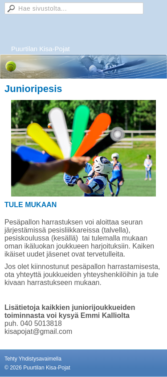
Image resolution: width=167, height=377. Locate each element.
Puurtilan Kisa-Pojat (40, 48)
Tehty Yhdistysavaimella (32, 359)
